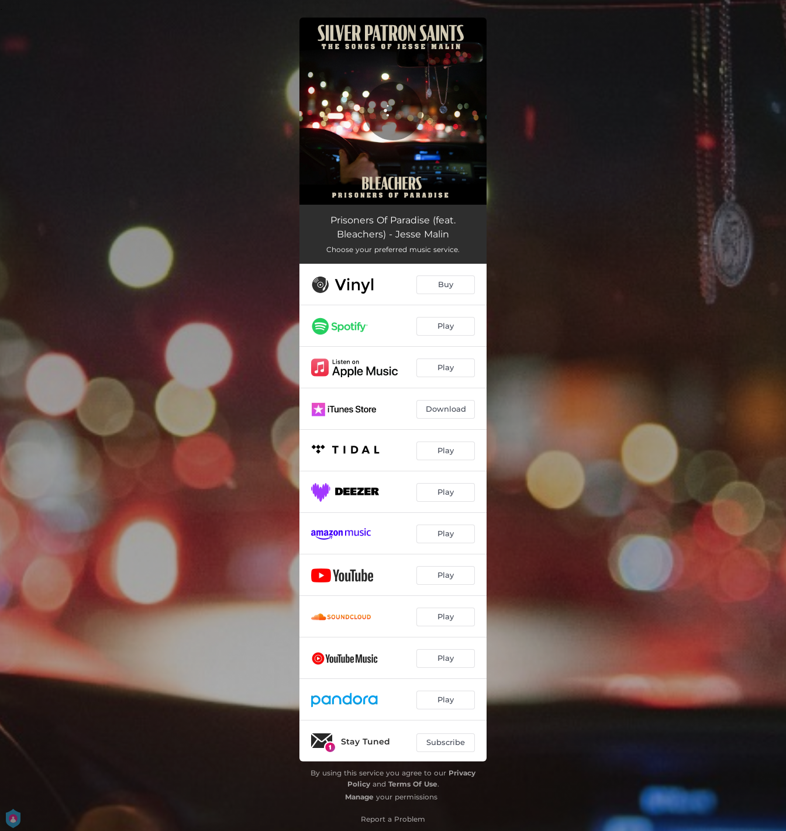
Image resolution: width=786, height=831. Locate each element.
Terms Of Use (412, 784)
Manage (359, 796)
